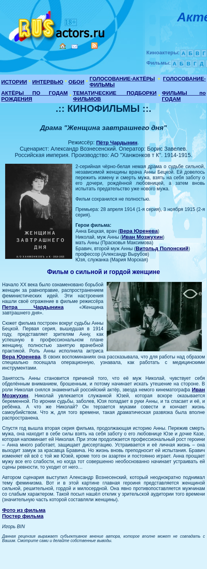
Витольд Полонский (162, 248)
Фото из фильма (24, 510)
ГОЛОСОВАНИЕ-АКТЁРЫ (122, 79)
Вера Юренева (138, 231)
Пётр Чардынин (116, 143)
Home (62, 46)
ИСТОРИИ (14, 82)
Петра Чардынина (32, 307)
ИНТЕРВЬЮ (47, 82)
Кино (57, 25)
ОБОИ (76, 82)
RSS (94, 45)
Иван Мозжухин (142, 237)
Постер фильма (22, 516)
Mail (74, 46)
